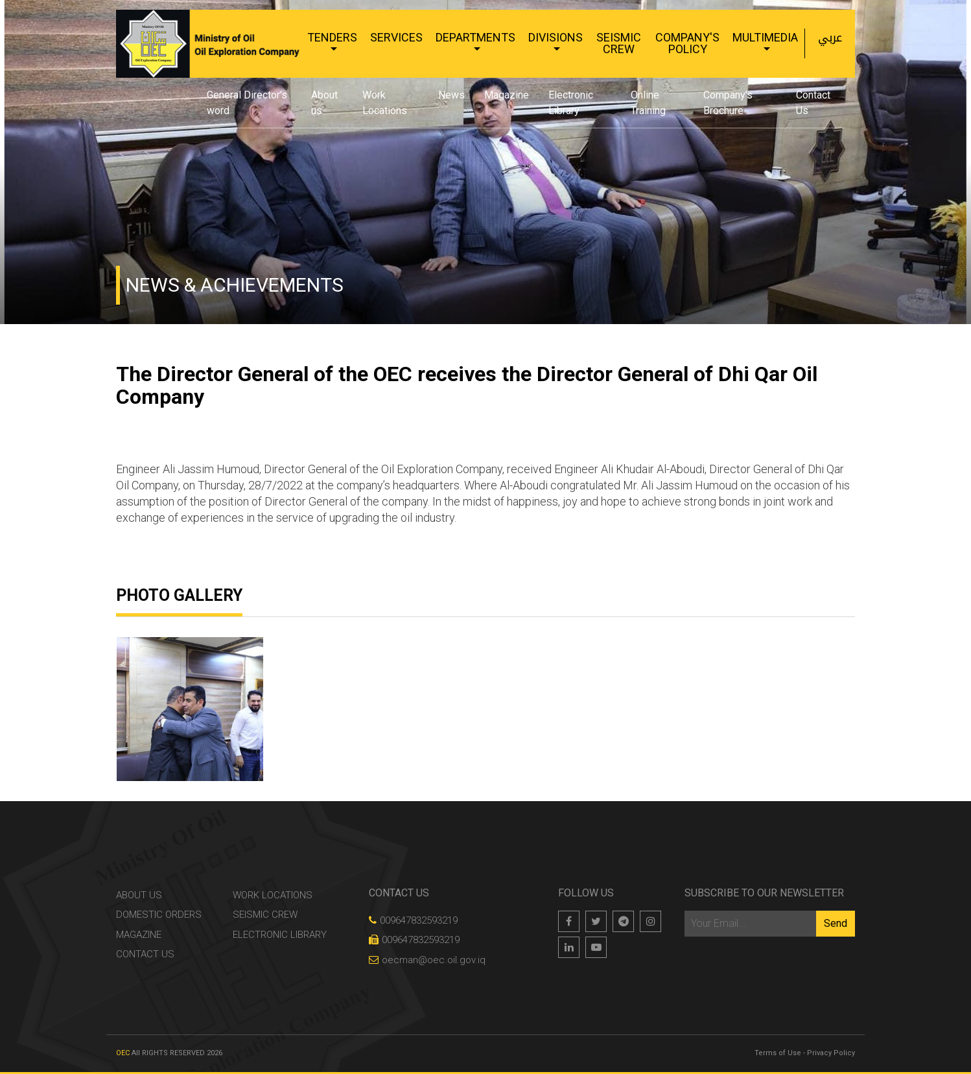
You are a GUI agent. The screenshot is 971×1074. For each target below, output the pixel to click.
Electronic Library (570, 103)
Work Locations (384, 103)
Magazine (506, 95)
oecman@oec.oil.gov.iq (427, 960)
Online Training (648, 103)
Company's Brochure (728, 103)
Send (835, 923)
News (451, 95)
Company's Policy (687, 43)
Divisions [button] (555, 37)
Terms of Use (778, 1053)
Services (396, 37)
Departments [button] (475, 37)
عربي (830, 38)
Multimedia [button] (765, 37)
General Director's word (247, 103)
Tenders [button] (332, 37)
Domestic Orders (159, 914)
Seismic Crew (618, 43)
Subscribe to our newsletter (764, 893)
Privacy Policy (831, 1053)
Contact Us (813, 103)
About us (324, 103)
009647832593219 (413, 920)
